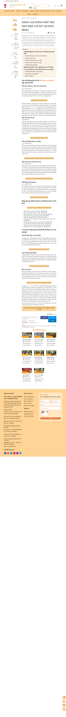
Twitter (52, 577)
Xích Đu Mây (43, 11)
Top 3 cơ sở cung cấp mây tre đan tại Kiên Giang (51, 601)
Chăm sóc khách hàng (29, 666)
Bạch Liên (53, 574)
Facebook (44, 577)
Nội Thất (12, 11)
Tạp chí (48, 614)
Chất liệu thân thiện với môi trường (33, 71)
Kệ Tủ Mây (49, 11)
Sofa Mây (37, 11)
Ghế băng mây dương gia (31, 64)
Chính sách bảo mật (28, 676)
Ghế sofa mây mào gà (30, 58)
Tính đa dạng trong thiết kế (31, 73)
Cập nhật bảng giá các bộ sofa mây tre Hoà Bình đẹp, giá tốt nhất (39, 52)
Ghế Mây (32, 11)
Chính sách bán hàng (29, 657)
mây (40, 92)
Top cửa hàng (25, 597)
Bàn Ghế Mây (25, 11)
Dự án (53, 11)
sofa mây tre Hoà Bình (47, 80)
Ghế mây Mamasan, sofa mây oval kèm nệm (35, 55)
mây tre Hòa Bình (30, 546)
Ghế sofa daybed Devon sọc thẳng (33, 60)
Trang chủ (6, 11)
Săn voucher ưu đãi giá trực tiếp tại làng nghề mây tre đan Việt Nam (39, 569)
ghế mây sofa (33, 139)
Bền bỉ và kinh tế (29, 76)
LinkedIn (52, 581)
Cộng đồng (59, 11)
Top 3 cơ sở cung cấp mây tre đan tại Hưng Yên (27, 601)
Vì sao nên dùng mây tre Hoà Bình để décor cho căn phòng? (39, 69)
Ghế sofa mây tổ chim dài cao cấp (33, 62)
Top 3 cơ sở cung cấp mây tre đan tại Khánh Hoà (39, 601)
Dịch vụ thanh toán (28, 661)
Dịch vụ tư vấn (27, 663)
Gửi (51, 678)
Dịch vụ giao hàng (28, 659)
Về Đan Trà (35, 14)
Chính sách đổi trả (28, 674)
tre (51, 207)
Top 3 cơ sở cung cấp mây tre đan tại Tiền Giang (27, 619)
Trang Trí (18, 11)
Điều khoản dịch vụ (28, 672)
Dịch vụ (30, 14)
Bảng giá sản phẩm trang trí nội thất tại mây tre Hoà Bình (38, 67)
